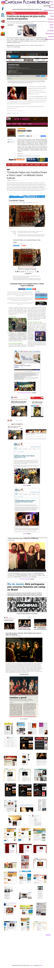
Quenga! (51, 19)
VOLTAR (48, 935)
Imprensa (50, 30)
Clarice (51, 13)
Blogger (40, 965)
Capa (52, 2)
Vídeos (52, 25)
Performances (49, 10)
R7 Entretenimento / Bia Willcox (25, 392)
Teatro (51, 7)
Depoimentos (50, 33)
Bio (52, 4)
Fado (52, 16)
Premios (51, 22)
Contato (51, 36)
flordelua (31, 965)
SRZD (25, 485)
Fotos (52, 28)
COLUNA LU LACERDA (25, 579)
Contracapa (49, 39)
